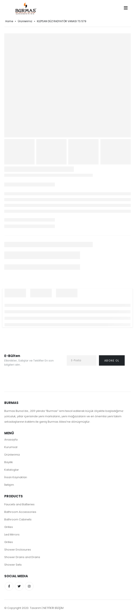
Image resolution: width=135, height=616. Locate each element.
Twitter (19, 586)
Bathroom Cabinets (18, 519)
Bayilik (8, 462)
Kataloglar (11, 470)
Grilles (8, 527)
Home (9, 21)
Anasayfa (11, 440)
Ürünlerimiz (25, 21)
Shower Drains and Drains (22, 557)
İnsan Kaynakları (15, 477)
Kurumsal (10, 447)
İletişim (9, 485)
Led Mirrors (12, 534)
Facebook (9, 586)
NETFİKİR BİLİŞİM (53, 608)
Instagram (29, 586)
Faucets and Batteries (19, 504)
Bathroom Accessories (20, 512)
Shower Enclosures (17, 550)
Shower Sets (13, 565)
